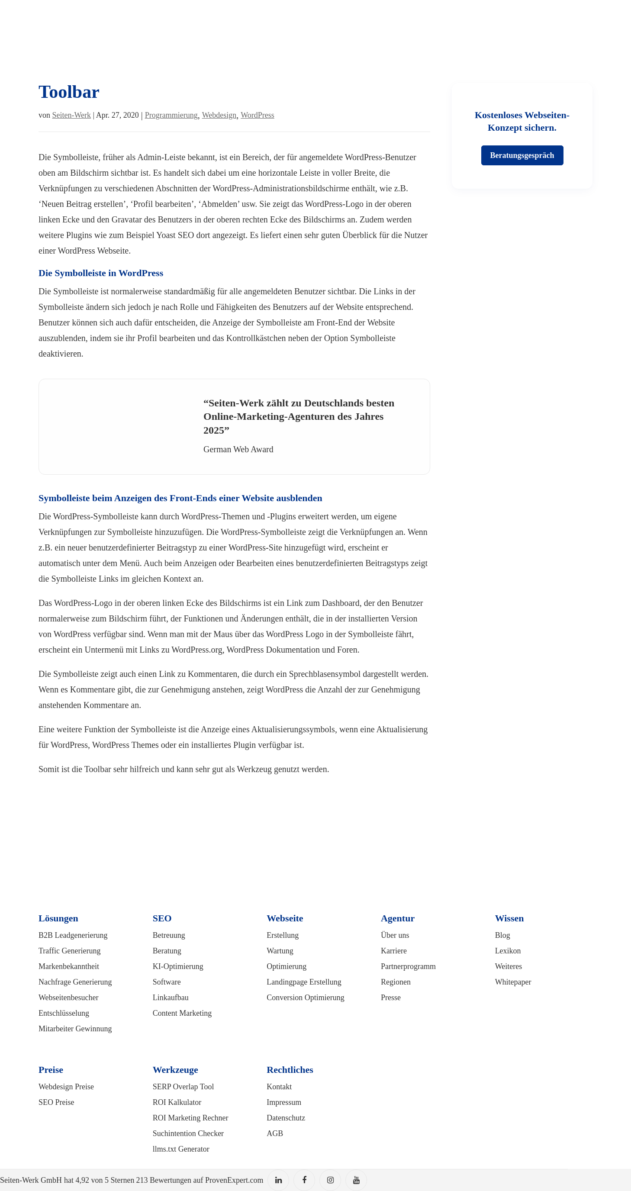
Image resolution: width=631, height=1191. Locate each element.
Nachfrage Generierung (75, 982)
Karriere (394, 950)
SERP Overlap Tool (183, 1086)
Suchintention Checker (188, 1133)
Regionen (396, 982)
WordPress (257, 115)
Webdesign (219, 115)
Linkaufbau (171, 997)
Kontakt (279, 1086)
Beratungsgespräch (522, 155)
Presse (391, 997)
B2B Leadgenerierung (73, 935)
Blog (502, 935)
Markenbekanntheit (69, 966)
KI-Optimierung (178, 966)
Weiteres (508, 966)
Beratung (167, 950)
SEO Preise (56, 1102)
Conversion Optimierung (305, 997)
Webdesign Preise (66, 1086)
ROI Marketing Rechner (191, 1118)
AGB (275, 1133)
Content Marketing (182, 1013)
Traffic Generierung (69, 950)
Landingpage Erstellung (304, 982)
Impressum (284, 1102)
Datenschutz (286, 1118)
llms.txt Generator (181, 1149)
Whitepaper (513, 982)
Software (167, 982)
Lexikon (508, 950)
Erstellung (283, 935)
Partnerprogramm (408, 966)
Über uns (395, 935)
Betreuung (169, 935)
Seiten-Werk (71, 115)
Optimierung (286, 966)
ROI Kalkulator (177, 1102)
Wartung (280, 950)
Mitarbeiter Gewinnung (75, 1028)
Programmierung (171, 115)
